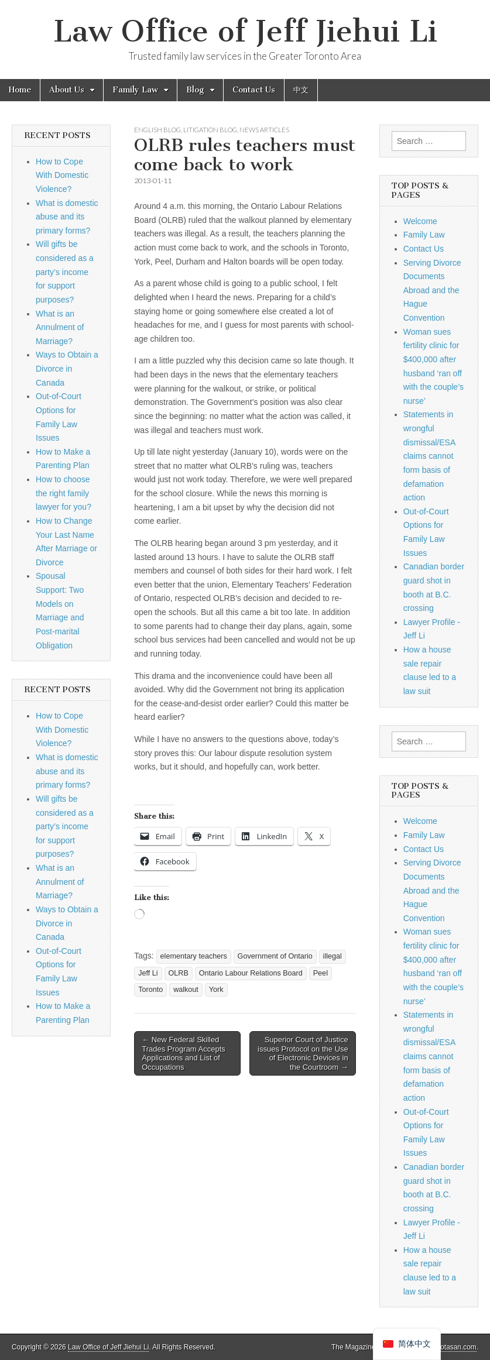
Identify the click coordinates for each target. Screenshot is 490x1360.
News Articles (264, 129)
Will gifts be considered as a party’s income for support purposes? (65, 271)
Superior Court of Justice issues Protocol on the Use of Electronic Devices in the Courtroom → (303, 1053)
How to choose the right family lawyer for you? (63, 493)
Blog (195, 90)
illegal (332, 956)
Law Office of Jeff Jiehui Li (245, 31)
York (216, 989)
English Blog (157, 129)
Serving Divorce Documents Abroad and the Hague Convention (432, 290)
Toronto (150, 989)
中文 (301, 90)
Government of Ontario (275, 956)
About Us (66, 90)
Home (20, 90)
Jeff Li (147, 973)
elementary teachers (193, 956)
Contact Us (253, 90)
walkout (185, 989)
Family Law (135, 90)
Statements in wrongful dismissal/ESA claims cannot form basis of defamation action (429, 456)
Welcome (420, 221)
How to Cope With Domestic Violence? (62, 175)
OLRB (179, 973)
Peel (320, 973)
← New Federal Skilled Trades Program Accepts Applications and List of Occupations (183, 1053)
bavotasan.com (453, 1347)
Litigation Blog (210, 129)
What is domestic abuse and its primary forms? (67, 216)
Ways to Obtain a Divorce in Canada (67, 368)
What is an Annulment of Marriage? (60, 327)
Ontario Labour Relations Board (251, 973)
